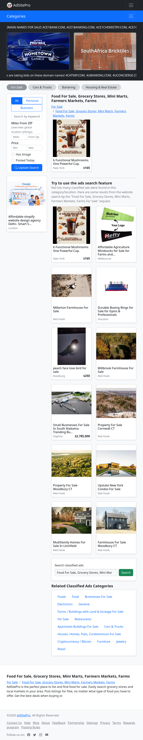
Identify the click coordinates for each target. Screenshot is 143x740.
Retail (61, 649)
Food (75, 597)
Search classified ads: (69, 565)
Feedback (58, 723)
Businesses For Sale (98, 597)
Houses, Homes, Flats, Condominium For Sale (89, 634)
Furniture (103, 641)
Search (126, 573)
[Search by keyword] (26, 116)
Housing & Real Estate (101, 87)
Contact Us (14, 723)
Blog (36, 723)
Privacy (105, 723)
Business (26, 108)
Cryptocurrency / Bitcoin (74, 641)
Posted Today (25, 160)
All (16, 101)
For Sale (16, 87)
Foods (62, 597)
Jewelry (121, 641)
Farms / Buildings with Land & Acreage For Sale (90, 612)
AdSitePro (21, 5)
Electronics (65, 604)
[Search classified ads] (86, 572)
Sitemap (92, 723)
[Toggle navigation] (131, 5)
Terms (116, 723)
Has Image (23, 154)
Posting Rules (30, 727)
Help (27, 723)
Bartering (68, 87)
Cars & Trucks (42, 87)
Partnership (76, 723)
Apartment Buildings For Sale (78, 627)
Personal (32, 101)
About (46, 723)
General (84, 604)
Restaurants (83, 619)
